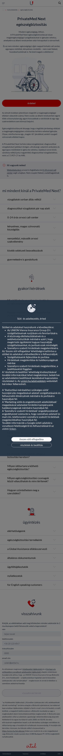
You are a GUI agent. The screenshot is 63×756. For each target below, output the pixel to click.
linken (12, 428)
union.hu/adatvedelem (33, 380)
